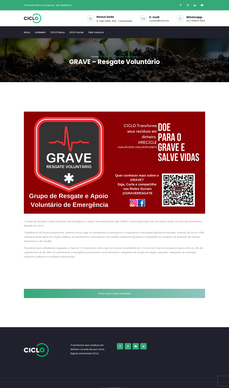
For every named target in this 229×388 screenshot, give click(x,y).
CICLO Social (76, 32)
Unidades (40, 32)
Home (94, 56)
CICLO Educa (57, 32)
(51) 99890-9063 (195, 20)
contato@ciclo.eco (159, 20)
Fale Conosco (96, 32)
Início (27, 32)
